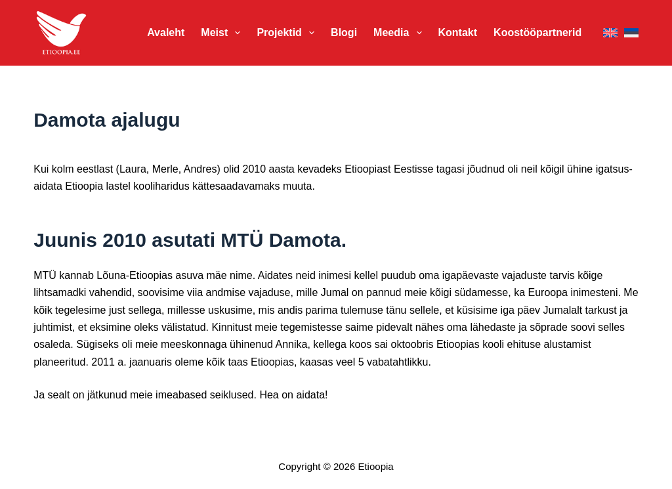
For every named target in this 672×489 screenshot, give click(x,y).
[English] (610, 33)
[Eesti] (631, 33)
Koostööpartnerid (537, 32)
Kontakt (458, 32)
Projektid (288, 33)
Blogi (344, 32)
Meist (223, 33)
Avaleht (165, 32)
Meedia (400, 33)
